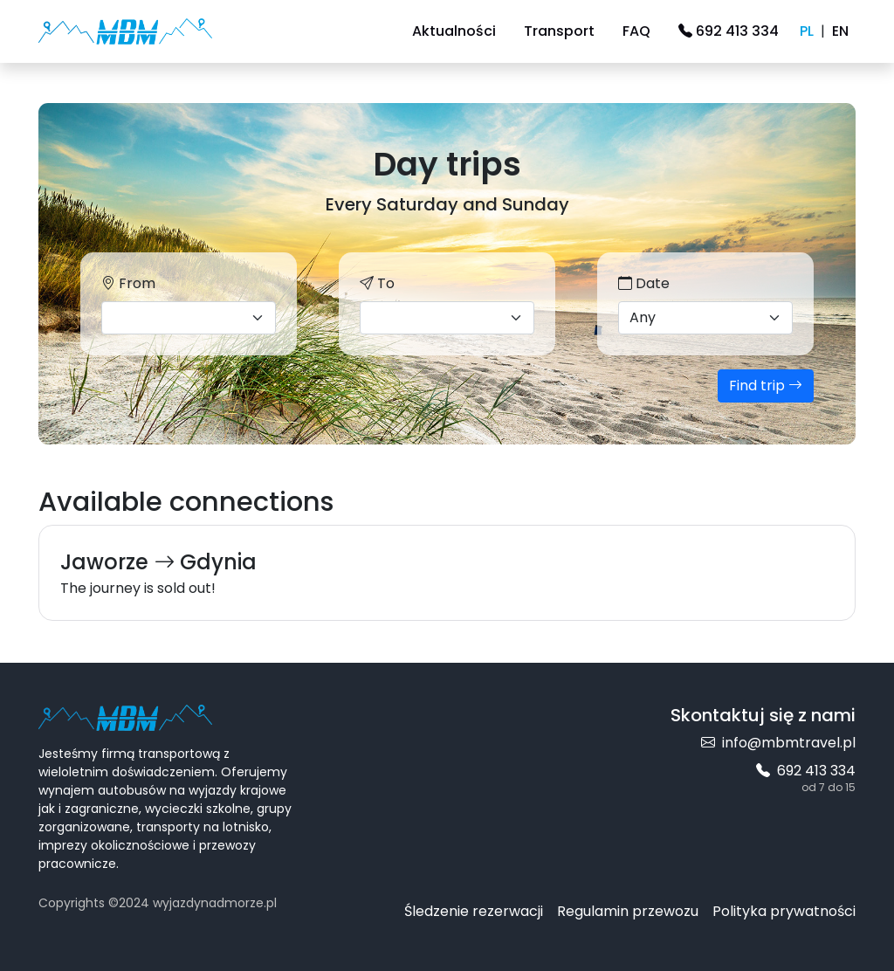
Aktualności (454, 31)
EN (840, 31)
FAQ (636, 31)
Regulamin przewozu (627, 911)
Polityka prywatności (784, 911)
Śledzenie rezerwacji (473, 911)
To (377, 283)
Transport (559, 31)
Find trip (765, 385)
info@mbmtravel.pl (778, 743)
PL (807, 31)
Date (644, 283)
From (128, 283)
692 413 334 (728, 31)
